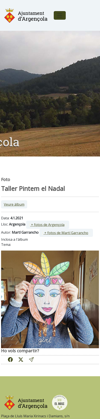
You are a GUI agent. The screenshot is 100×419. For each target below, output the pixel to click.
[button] (31, 359)
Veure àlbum (14, 204)
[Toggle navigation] (60, 15)
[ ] (47, 224)
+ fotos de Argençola (47, 224)
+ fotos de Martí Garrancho (65, 232)
